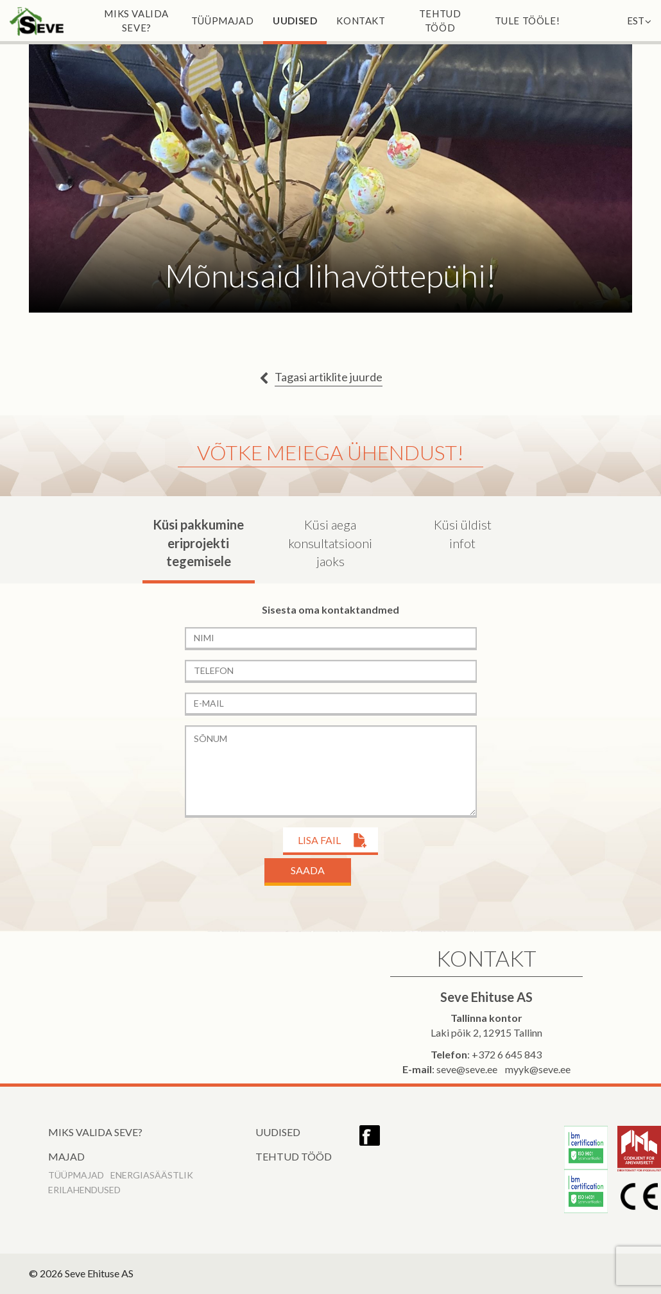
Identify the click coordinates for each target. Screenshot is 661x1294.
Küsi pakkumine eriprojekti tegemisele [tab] (198, 543)
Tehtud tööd (440, 20)
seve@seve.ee (466, 1069)
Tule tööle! (527, 20)
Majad (66, 1156)
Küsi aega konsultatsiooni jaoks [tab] (330, 543)
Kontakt (360, 20)
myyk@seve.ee (538, 1069)
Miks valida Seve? (136, 20)
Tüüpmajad (222, 20)
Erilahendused (84, 1189)
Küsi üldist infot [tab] (463, 534)
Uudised (295, 20)
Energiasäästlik (151, 1174)
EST (639, 20)
